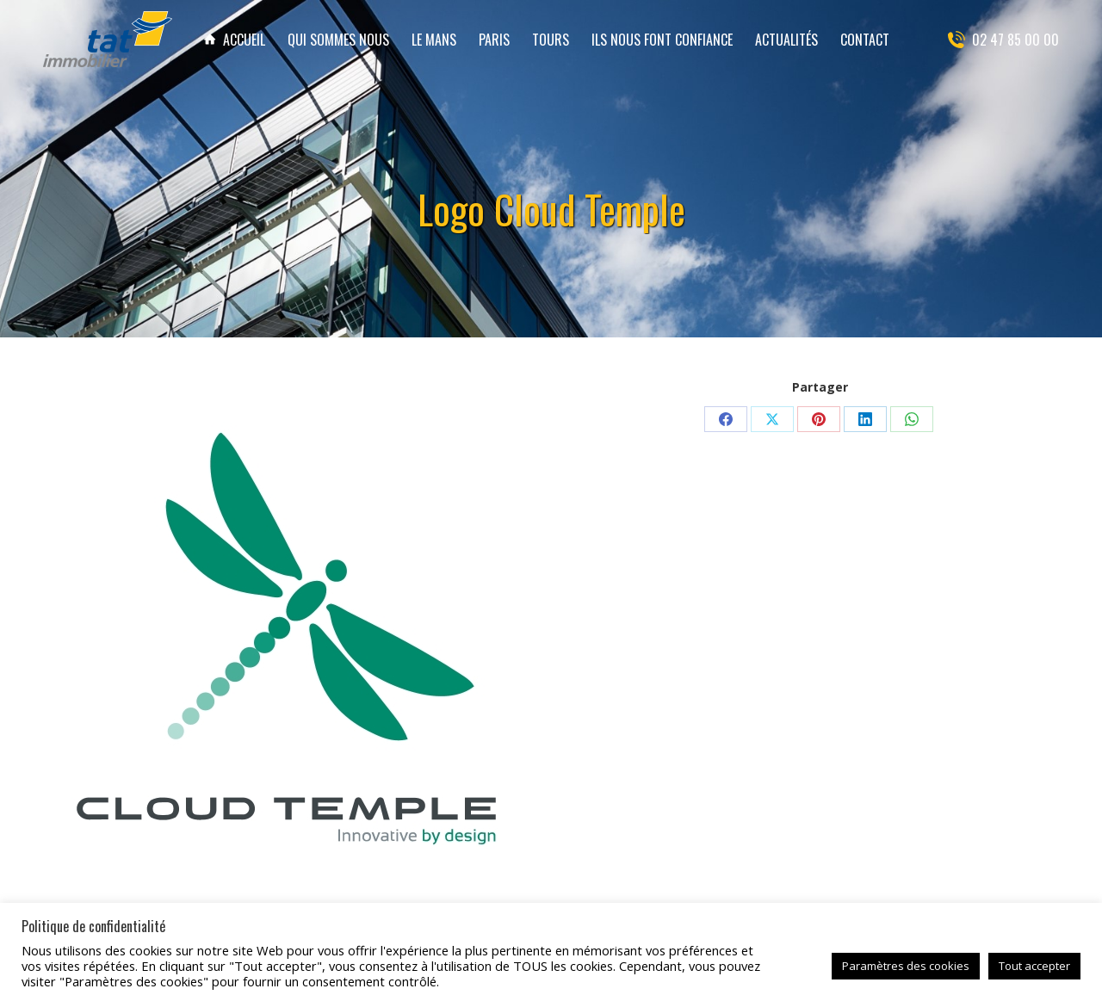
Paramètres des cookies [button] (905, 965)
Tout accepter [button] (1034, 965)
